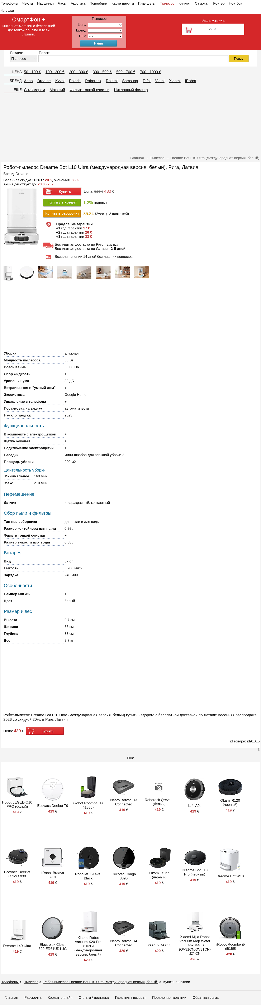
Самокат (202, 3)
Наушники (45, 3)
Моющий (57, 90)
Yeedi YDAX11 (159, 945)
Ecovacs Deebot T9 (52, 806)
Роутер (219, 3)
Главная (11, 998)
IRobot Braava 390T (52, 875)
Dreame (44, 81)
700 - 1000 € (150, 72)
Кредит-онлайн (60, 998)
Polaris (75, 81)
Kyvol (60, 81)
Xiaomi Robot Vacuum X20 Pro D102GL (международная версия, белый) (88, 946)
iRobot (190, 81)
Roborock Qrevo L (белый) (159, 802)
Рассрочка (33, 998)
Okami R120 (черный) (230, 803)
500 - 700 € (125, 72)
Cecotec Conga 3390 (123, 876)
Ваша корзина (212, 20)
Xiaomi (175, 81)
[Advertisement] (130, 125)
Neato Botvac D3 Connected (123, 802)
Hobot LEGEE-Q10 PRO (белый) (17, 804)
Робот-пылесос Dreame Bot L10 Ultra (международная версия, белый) (100, 982)
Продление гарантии (169, 998)
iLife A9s (194, 806)
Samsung (130, 81)
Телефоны (9, 3)
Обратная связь (206, 998)
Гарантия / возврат (130, 998)
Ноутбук (235, 3)
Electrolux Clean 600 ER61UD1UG (53, 947)
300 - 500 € (102, 72)
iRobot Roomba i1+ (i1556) (88, 805)
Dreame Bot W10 (230, 876)
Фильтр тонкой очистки (89, 90)
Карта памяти (122, 3)
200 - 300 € (78, 72)
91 (105, 36)
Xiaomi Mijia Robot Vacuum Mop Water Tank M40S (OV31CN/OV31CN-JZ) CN (195, 945)
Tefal (147, 81)
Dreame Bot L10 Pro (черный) (195, 872)
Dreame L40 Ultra (17, 946)
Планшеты (147, 3)
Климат (185, 3)
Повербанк (98, 3)
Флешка (7, 11)
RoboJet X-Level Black (88, 876)
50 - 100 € (32, 72)
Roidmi (112, 81)
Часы (62, 3)
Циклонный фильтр (131, 90)
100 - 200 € (55, 72)
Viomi (160, 81)
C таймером (34, 90)
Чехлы (27, 3)
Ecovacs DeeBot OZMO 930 (17, 874)
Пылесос (167, 3)
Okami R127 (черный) (159, 875)
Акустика (78, 3)
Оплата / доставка (94, 998)
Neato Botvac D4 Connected (123, 943)
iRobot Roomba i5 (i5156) (230, 946)
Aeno (28, 81)
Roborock (93, 81)
